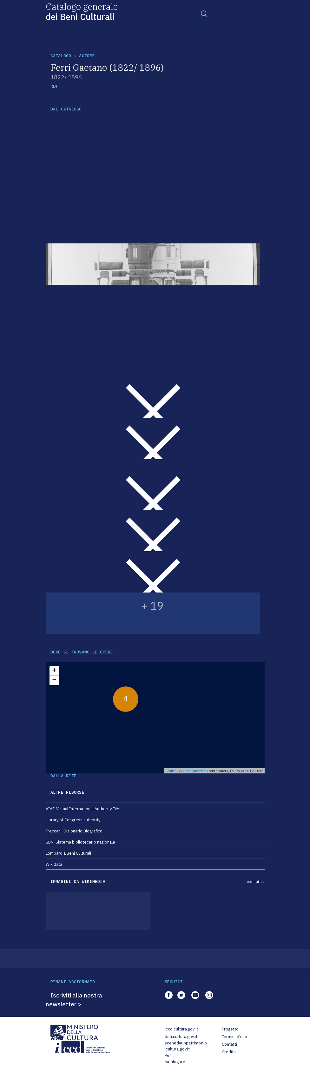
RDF (54, 86)
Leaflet (171, 771)
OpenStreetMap (195, 771)
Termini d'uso (234, 1036)
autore (87, 55)
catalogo (60, 55)
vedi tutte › (256, 881)
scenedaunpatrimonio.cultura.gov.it (186, 1046)
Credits (229, 1052)
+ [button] (54, 671)
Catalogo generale (82, 11)
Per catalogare (175, 1058)
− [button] (54, 680)
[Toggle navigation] (204, 13)
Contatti (229, 1044)
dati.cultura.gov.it (181, 1036)
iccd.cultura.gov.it (181, 1029)
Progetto (230, 1029)
